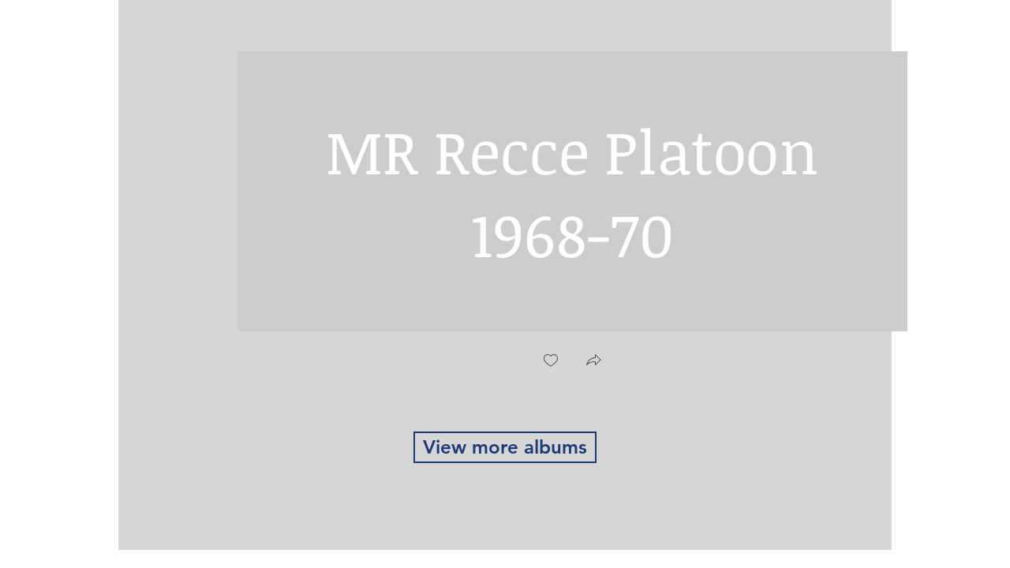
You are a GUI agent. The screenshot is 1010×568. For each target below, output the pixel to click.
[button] (593, 361)
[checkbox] (550, 361)
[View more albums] (505, 447)
